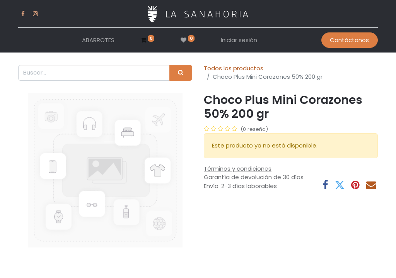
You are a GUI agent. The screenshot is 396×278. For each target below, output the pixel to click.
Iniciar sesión (239, 40)
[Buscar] (180, 73)
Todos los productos (233, 68)
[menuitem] (98, 40)
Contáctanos (349, 40)
